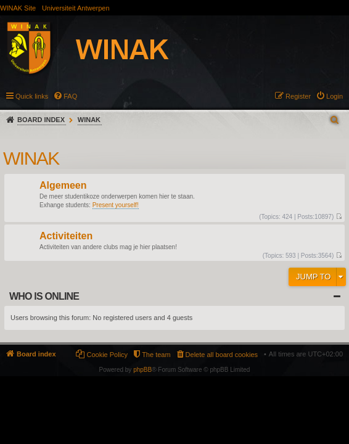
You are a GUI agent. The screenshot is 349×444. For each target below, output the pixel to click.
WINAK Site (18, 8)
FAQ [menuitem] (70, 96)
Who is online (44, 296)
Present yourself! (115, 205)
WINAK (89, 119)
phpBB (142, 369)
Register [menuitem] (298, 96)
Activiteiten (65, 236)
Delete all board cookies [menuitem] (222, 354)
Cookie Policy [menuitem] (107, 354)
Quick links (31, 96)
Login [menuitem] (334, 96)
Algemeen (62, 186)
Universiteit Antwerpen (75, 8)
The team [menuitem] (156, 354)
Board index (41, 119)
